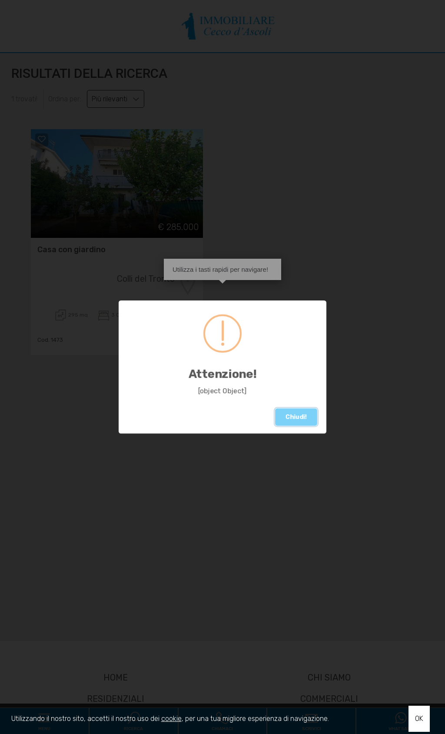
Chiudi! (296, 416)
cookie (171, 718)
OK (419, 718)
